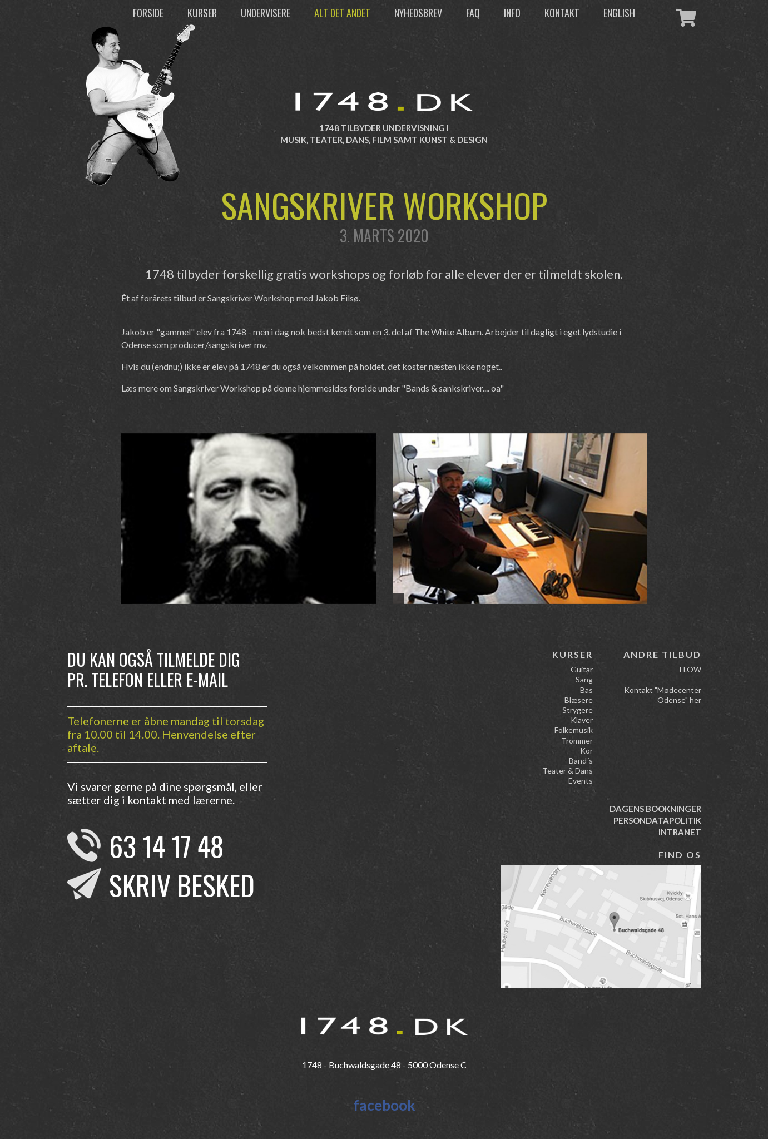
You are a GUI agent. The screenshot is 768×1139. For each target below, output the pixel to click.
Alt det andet (342, 13)
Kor (586, 750)
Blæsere (578, 700)
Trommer (577, 740)
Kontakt (561, 13)
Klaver (582, 720)
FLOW (690, 669)
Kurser (202, 13)
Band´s (581, 760)
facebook (384, 1105)
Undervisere (265, 13)
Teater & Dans (567, 770)
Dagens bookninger (655, 809)
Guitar (582, 669)
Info (512, 13)
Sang (584, 679)
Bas (586, 690)
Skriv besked (182, 884)
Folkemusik (573, 730)
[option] (248, 518)
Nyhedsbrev (418, 13)
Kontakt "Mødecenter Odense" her (662, 695)
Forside (148, 13)
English (619, 13)
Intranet (679, 832)
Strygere (577, 710)
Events (580, 780)
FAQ (473, 13)
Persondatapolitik (657, 820)
